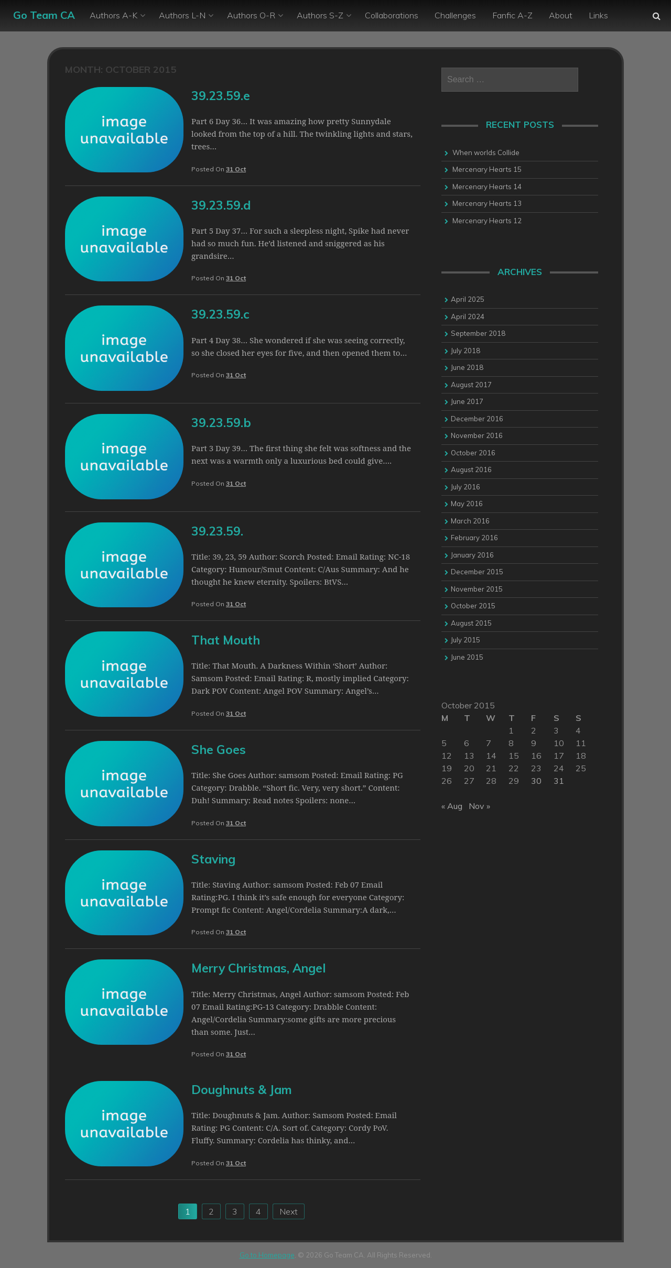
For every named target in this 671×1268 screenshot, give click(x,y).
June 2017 (467, 401)
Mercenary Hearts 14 (487, 186)
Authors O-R (251, 15)
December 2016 (477, 418)
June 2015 (467, 657)
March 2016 (470, 521)
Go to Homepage (267, 1255)
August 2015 (471, 623)
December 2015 (477, 571)
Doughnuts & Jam (241, 1089)
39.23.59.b (221, 422)
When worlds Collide (486, 152)
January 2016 (472, 555)
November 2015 (477, 589)
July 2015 (465, 640)
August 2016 (471, 469)
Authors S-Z (320, 15)
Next (288, 1211)
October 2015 (473, 606)
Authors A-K (113, 15)
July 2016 (465, 487)
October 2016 (473, 453)
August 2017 (471, 384)
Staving (213, 859)
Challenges (455, 15)
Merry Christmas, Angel (258, 968)
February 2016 (474, 537)
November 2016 (477, 435)
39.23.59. (217, 531)
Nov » (479, 806)
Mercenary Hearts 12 (487, 220)
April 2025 (467, 299)
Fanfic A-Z (512, 15)
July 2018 (465, 350)
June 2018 (467, 367)
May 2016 (467, 503)
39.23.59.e (220, 95)
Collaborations (391, 15)
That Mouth (225, 640)
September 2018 (478, 333)
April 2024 (467, 316)
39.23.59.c (220, 314)
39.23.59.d (221, 205)
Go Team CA (44, 14)
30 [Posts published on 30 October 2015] (536, 780)
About (560, 15)
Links (598, 15)
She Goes (218, 749)
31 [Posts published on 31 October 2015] (559, 780)
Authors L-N (182, 15)
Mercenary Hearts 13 (487, 203)
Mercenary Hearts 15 (487, 169)
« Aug (451, 806)
